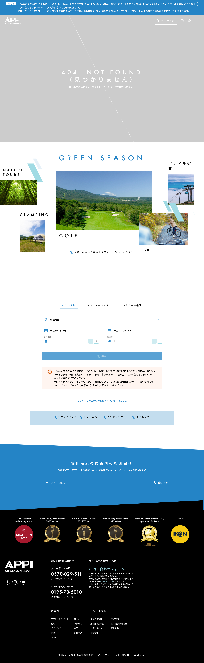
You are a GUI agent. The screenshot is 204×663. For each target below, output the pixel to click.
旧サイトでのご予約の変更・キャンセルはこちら (102, 400)
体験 (53, 632)
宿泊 (53, 623)
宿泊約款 (115, 628)
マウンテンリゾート (60, 619)
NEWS (54, 637)
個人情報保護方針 (119, 623)
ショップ (78, 632)
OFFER (77, 619)
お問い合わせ (96, 628)
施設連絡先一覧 (106, 581)
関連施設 (115, 619)
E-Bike (151, 250)
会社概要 (94, 632)
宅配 (76, 628)
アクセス (78, 623)
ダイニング (56, 628)
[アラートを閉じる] (196, 4)
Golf (68, 236)
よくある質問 (96, 619)
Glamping (35, 214)
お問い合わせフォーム (107, 569)
